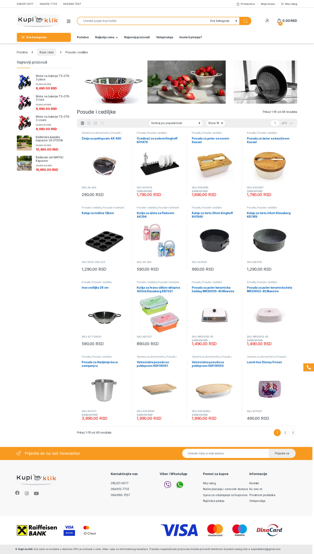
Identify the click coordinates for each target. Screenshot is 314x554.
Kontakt (254, 483)
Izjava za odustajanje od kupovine (225, 495)
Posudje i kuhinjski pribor (103, 209)
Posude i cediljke (157, 132)
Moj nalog (289, 4)
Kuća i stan (46, 52)
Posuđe (141, 132)
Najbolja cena (104, 37)
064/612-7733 (48, 3)
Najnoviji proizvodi (137, 37)
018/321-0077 (25, 3)
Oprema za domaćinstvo (96, 132)
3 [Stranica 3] (293, 432)
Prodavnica (245, 4)
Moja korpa (268, 3)
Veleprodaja (164, 37)
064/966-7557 (72, 3)
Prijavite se (282, 453)
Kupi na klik (25, 549)
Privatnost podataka (262, 495)
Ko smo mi (255, 489)
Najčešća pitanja (213, 500)
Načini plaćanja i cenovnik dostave (225, 489)
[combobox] (142, 21)
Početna (83, 37)
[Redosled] (176, 123)
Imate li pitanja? (190, 37)
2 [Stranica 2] (285, 432)
